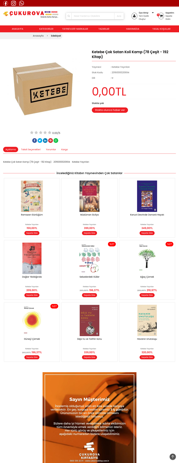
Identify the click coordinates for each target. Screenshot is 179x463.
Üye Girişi (143, 12)
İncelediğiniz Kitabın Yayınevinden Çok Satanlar (89, 173)
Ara (119, 16)
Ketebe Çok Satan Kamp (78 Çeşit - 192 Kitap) (27, 161)
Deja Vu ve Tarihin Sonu (89, 339)
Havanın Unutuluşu (147, 339)
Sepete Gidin (169, 17)
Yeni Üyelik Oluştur (144, 17)
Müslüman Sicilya (89, 214)
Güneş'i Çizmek (32, 339)
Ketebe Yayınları (80, 161)
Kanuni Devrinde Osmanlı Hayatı (147, 214)
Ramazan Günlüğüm (32, 214)
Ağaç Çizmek (147, 276)
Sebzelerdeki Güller (89, 276)
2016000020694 (62, 161)
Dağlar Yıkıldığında (32, 276)
